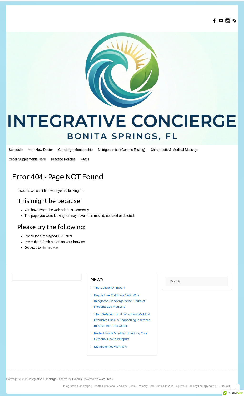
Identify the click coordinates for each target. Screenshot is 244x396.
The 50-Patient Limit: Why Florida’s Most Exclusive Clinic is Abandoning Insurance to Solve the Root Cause (122, 319)
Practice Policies (63, 159)
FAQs (85, 159)
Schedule (16, 150)
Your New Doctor (40, 150)
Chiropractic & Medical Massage (174, 150)
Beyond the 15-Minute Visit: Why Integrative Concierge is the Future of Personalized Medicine (119, 300)
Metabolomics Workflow (110, 346)
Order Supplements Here (27, 159)
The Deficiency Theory (109, 287)
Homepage (50, 247)
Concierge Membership (75, 150)
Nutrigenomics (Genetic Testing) (121, 150)
